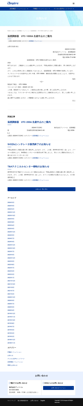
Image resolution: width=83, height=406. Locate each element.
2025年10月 (11, 215)
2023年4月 (11, 255)
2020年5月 (11, 307)
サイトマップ (11, 400)
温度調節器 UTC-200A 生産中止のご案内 (29, 122)
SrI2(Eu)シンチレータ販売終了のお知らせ (29, 144)
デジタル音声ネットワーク (63, 9)
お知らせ (14, 30)
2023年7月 (11, 251)
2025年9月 (11, 219)
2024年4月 (11, 241)
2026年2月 (11, 209)
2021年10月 (11, 284)
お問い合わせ (34, 400)
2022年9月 (11, 261)
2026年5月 (11, 202)
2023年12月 (11, 245)
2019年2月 (11, 336)
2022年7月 (11, 268)
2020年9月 (11, 300)
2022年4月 (11, 271)
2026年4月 (11, 206)
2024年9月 (11, 235)
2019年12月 (11, 313)
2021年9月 (11, 287)
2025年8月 (11, 222)
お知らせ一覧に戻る (41, 189)
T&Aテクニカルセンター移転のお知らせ (28, 166)
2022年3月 (11, 274)
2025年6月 (11, 225)
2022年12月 (11, 258)
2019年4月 (11, 330)
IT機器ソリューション (40, 9)
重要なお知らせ (12, 365)
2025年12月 (11, 212)
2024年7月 (11, 238)
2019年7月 (11, 326)
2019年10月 (11, 320)
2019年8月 (11, 323)
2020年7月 (11, 304)
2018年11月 (11, 343)
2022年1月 (11, 277)
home (9, 30)
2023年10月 (11, 248)
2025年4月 (11, 228)
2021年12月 (11, 281)
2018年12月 (11, 339)
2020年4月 (11, 310)
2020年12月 (11, 297)
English (43, 400)
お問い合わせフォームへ (58, 388)
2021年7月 (11, 291)
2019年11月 (11, 317)
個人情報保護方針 (23, 400)
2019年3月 (11, 333)
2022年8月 (11, 264)
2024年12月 (11, 232)
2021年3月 (11, 294)
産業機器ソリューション (18, 9)
